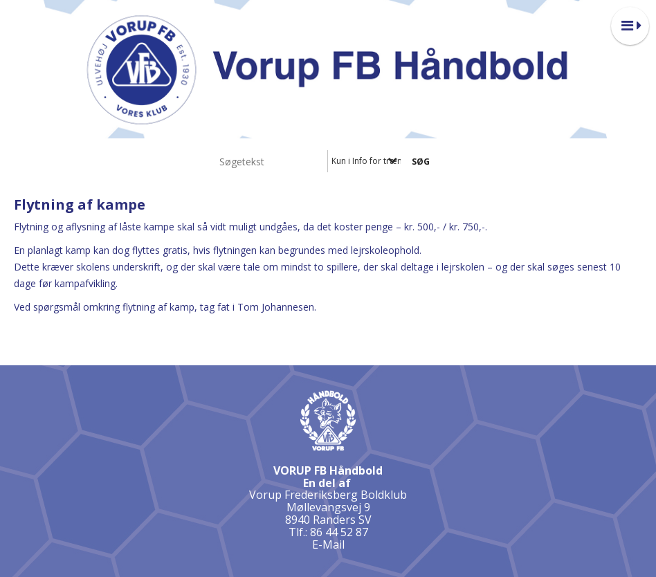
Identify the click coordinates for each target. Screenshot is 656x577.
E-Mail (328, 544)
